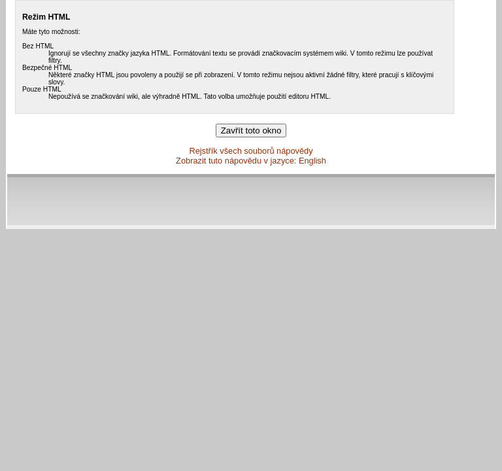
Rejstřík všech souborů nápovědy (250, 151)
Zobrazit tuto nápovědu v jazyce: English (251, 161)
